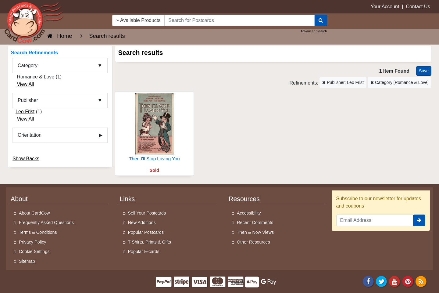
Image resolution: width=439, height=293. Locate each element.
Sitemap (27, 261)
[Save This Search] (423, 71)
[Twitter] (381, 280)
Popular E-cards (143, 251)
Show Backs (25, 158)
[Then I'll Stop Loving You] (154, 130)
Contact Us (418, 6)
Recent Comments (255, 222)
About (19, 199)
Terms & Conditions (38, 232)
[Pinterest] (408, 280)
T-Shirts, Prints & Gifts (149, 242)
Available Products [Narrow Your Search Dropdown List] (138, 20)
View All (25, 84)
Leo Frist (25, 111)
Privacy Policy (32, 242)
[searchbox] (239, 20)
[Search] (321, 20)
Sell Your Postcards (147, 213)
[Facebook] (368, 280)
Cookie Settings (34, 251)
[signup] (419, 220)
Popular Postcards (146, 232)
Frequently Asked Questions (46, 222)
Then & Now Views (255, 232)
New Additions (142, 222)
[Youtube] (394, 280)
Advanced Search (314, 31)
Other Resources (253, 242)
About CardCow (34, 213)
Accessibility (249, 213)
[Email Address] (374, 220)
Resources (244, 199)
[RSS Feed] (421, 280)
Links (127, 199)
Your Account (385, 6)
